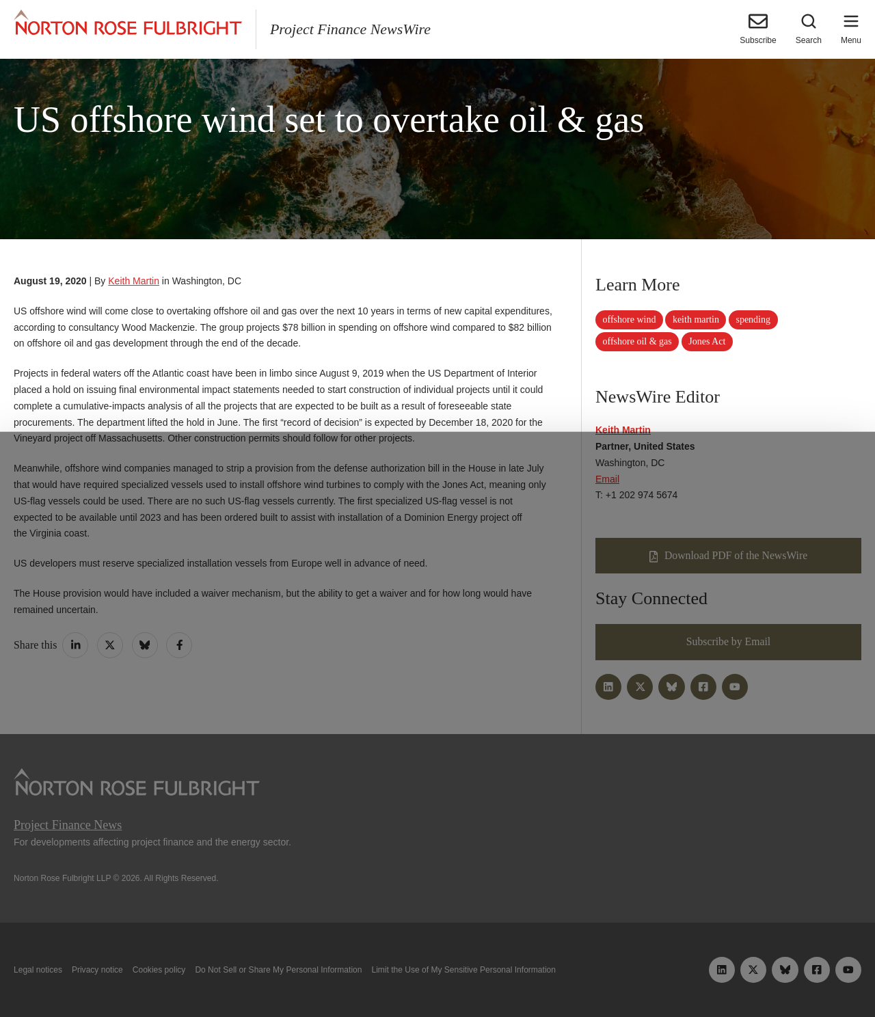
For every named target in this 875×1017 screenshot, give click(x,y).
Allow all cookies (275, 974)
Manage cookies (437, 974)
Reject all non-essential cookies (605, 974)
